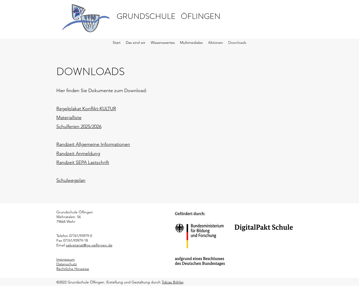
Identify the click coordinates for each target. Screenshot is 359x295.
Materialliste (68, 117)
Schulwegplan (70, 180)
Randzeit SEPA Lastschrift (82, 162)
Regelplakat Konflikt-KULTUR (86, 109)
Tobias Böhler (172, 282)
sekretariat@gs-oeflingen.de (89, 245)
